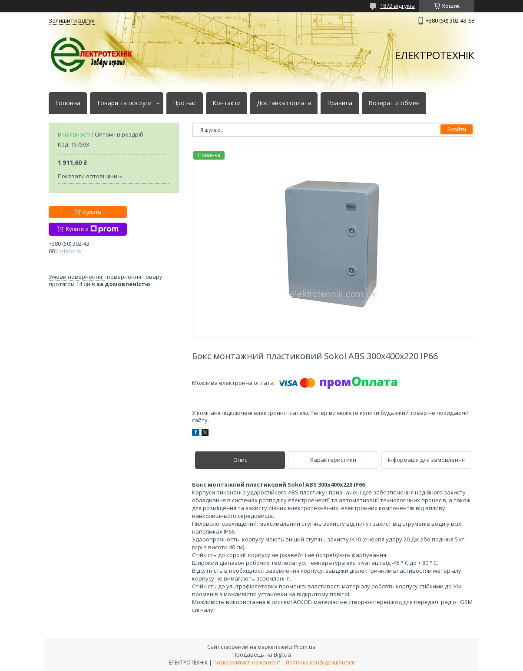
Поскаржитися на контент (246, 662)
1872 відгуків (397, 6)
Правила (339, 103)
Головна (67, 103)
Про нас (184, 103)
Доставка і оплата (284, 103)
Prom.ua (305, 647)
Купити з (92, 229)
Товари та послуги (124, 103)
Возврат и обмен (394, 103)
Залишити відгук (72, 20)
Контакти (226, 103)
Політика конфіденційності (320, 662)
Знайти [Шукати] (456, 129)
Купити (92, 212)
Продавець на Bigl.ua (261, 654)
